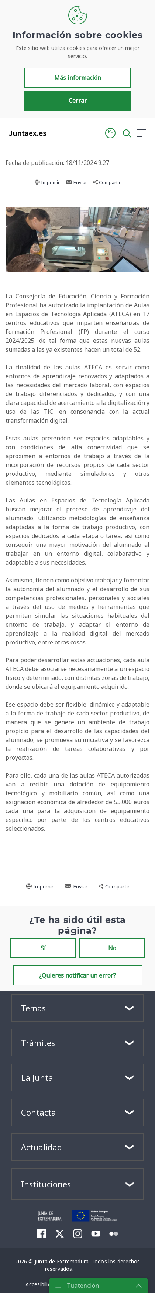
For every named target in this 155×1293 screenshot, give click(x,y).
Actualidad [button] (41, 1146)
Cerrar (78, 101)
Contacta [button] (38, 1112)
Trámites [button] (38, 1042)
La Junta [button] (37, 1077)
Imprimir (47, 182)
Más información (77, 78)
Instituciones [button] (46, 1183)
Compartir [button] (107, 182)
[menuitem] (41, 1233)
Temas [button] (33, 1007)
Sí (43, 948)
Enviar (76, 182)
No (112, 948)
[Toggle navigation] (56, 132)
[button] (110, 133)
